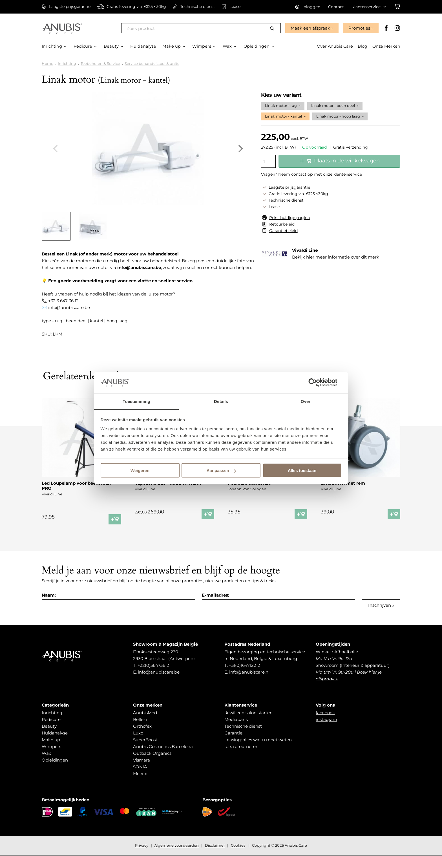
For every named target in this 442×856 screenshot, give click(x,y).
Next (240, 148)
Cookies (238, 845)
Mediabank (236, 719)
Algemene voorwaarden (176, 845)
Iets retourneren (241, 746)
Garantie (233, 733)
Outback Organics (152, 753)
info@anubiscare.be (159, 672)
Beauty (49, 726)
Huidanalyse (55, 733)
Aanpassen (221, 470)
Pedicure (51, 719)
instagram (326, 719)
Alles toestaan (302, 470)
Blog (362, 46)
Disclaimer (215, 845)
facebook (325, 712)
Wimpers (51, 746)
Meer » (140, 773)
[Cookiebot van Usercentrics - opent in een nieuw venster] (317, 382)
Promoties (359, 28)
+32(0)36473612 (153, 665)
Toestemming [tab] (136, 401)
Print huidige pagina (289, 217)
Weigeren (140, 470)
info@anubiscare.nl (249, 672)
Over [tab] (306, 401)
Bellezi (140, 719)
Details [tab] (221, 401)
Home (47, 63)
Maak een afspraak (310, 28)
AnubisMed (145, 712)
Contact (336, 6)
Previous (55, 148)
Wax (46, 753)
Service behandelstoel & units (152, 63)
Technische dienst (243, 726)
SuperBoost (145, 739)
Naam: (49, 595)
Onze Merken (386, 46)
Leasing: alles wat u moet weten (258, 739)
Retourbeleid (282, 224)
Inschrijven (379, 605)
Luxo (138, 733)
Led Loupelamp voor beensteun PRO (76, 485)
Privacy (141, 845)
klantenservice (347, 174)
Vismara (141, 760)
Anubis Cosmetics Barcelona (163, 746)
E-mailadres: (215, 595)
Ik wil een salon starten (248, 712)
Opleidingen (55, 760)
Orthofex (142, 726)
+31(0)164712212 (244, 665)
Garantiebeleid (283, 230)
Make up (51, 739)
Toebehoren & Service (100, 63)
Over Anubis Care (333, 46)
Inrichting (67, 63)
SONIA (140, 766)
